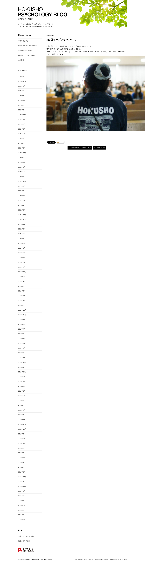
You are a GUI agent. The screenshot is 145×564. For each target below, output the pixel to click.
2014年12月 (22, 477)
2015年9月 (21, 434)
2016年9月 (21, 377)
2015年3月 (21, 462)
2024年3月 (21, 143)
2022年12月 (22, 181)
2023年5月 (21, 172)
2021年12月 (22, 215)
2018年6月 (21, 286)
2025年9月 (21, 86)
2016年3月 (21, 405)
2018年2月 (21, 305)
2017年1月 (21, 358)
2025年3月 (21, 105)
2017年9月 (21, 324)
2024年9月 (21, 119)
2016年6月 (21, 391)
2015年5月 (21, 453)
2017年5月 (21, 338)
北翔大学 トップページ (119, 559)
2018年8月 (21, 281)
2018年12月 (22, 272)
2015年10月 (22, 429)
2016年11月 (22, 367)
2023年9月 (21, 157)
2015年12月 (22, 419)
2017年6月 (21, 334)
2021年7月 (21, 234)
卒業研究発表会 (23, 41)
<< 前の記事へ (74, 148)
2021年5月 (21, 238)
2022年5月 (21, 200)
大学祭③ (21, 60)
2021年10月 (22, 224)
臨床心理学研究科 (24, 541)
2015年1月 (21, 472)
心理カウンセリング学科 (26, 536)
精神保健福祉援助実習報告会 (27, 46)
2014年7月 (21, 500)
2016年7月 (21, 386)
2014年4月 (21, 515)
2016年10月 (22, 372)
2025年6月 (21, 91)
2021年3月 (21, 243)
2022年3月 (21, 210)
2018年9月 (21, 276)
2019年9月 (21, 248)
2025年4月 (21, 100)
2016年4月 (21, 400)
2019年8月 (21, 253)
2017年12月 (22, 310)
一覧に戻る (86, 148)
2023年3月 (21, 176)
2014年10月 (22, 486)
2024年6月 (21, 129)
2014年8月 (21, 496)
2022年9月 (21, 186)
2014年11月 (22, 481)
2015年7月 (21, 443)
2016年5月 (21, 396)
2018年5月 (21, 291)
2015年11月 (22, 424)
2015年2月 (21, 467)
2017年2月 (21, 353)
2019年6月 (21, 258)
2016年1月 (21, 415)
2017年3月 (21, 348)
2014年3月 (21, 520)
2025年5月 (21, 95)
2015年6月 (21, 448)
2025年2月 (21, 110)
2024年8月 (21, 124)
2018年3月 (21, 300)
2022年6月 (21, 196)
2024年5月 (21, 134)
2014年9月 (21, 491)
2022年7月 (21, 191)
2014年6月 (21, 505)
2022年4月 (21, 205)
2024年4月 (21, 138)
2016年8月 (21, 381)
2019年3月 (21, 267)
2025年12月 (22, 81)
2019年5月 (21, 262)
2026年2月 (21, 76)
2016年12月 (22, 362)
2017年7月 (21, 329)
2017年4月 (21, 343)
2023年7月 (21, 162)
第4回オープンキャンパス (26, 55)
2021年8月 (21, 229)
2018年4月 (21, 296)
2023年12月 (22, 153)
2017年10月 (22, 319)
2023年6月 (21, 167)
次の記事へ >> (99, 148)
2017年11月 (22, 315)
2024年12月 (22, 115)
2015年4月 (21, 458)
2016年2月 (21, 410)
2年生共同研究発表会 (25, 50)
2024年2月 (21, 148)
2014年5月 (21, 510)
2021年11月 (22, 219)
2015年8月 (21, 439)
